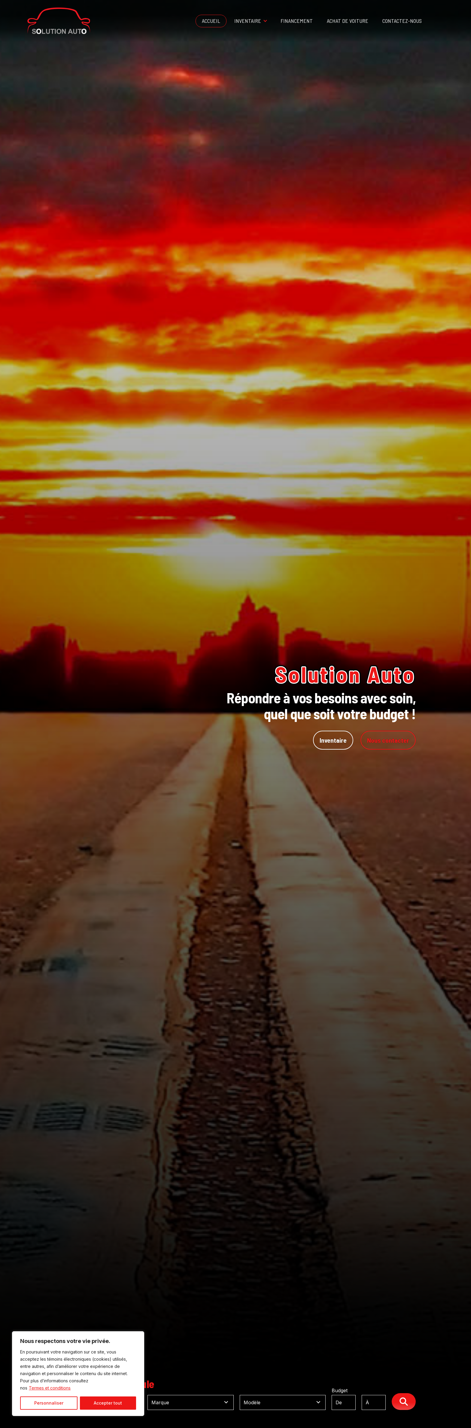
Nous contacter (388, 740)
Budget (362, 1399)
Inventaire (247, 20)
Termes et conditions (50, 1387)
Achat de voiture (347, 20)
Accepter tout (108, 1402)
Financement (297, 20)
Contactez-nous (402, 20)
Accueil (211, 20)
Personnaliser (48, 1402)
